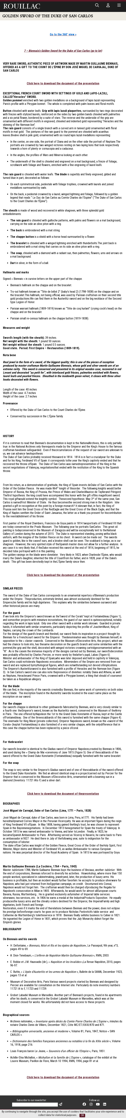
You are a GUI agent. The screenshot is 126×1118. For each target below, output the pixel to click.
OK (82, 1115)
